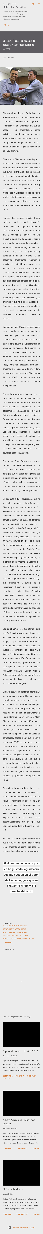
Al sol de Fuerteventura (14, 5)
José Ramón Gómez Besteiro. (15, 936)
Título (6, 25)
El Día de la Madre (13, 1189)
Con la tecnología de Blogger (21, 1227)
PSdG (21, 939)
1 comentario (20, 1148)
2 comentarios (21, 1214)
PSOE (26, 939)
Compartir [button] (7, 942)
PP (18, 939)
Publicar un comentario (25, 1076)
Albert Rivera (9, 932)
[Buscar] (33, 4)
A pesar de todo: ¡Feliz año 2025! (20, 1051)
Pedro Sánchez (9, 939)
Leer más (6, 1079)
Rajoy (31, 939)
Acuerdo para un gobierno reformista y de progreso (15, 927)
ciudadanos (21, 932)
